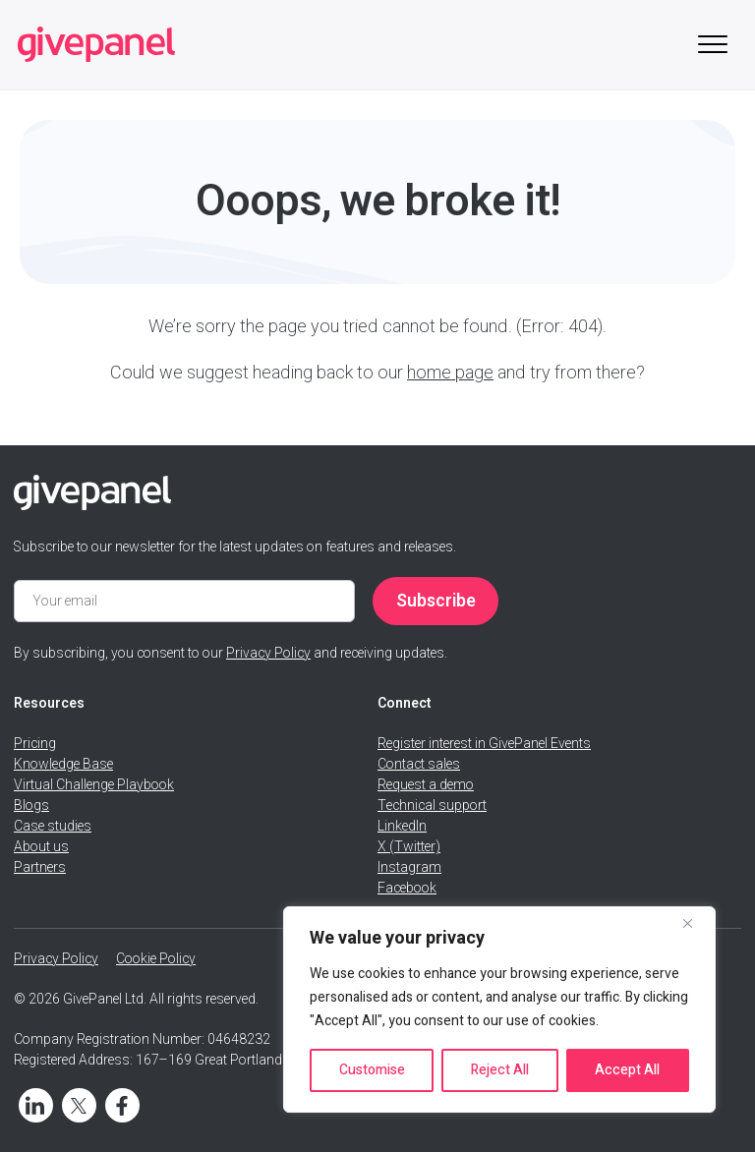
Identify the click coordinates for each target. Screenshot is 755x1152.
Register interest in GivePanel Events (484, 743)
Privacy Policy (268, 653)
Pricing (35, 743)
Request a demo (426, 785)
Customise (372, 1070)
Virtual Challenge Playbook (94, 785)
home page (450, 373)
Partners (40, 867)
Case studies (52, 826)
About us (41, 846)
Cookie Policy (156, 959)
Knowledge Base (63, 764)
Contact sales (419, 764)
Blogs (31, 805)
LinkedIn (402, 826)
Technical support (432, 805)
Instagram (409, 867)
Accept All (627, 1070)
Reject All (500, 1070)
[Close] (695, 923)
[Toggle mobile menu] (712, 45)
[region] (499, 1009)
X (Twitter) (409, 846)
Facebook (407, 888)
